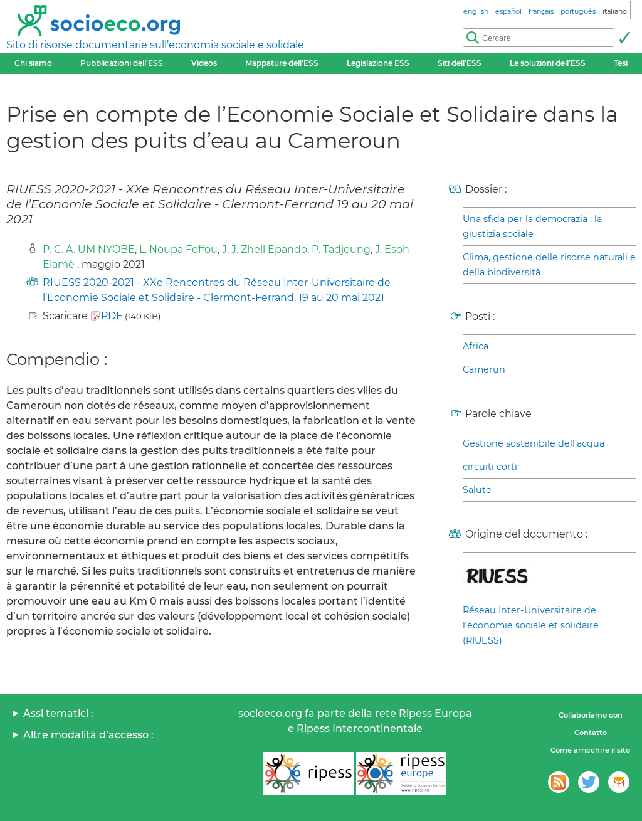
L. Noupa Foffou (178, 249)
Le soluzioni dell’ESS (548, 63)
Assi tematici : (58, 713)
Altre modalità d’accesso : (88, 735)
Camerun (484, 369)
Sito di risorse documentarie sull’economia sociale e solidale (155, 45)
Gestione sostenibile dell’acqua (533, 443)
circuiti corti (490, 466)
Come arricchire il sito (590, 750)
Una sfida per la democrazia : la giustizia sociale (532, 226)
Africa (475, 346)
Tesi (621, 63)
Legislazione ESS (378, 63)
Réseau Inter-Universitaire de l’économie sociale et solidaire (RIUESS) (531, 625)
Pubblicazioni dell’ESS (121, 63)
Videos (204, 63)
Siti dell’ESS (460, 63)
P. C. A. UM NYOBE (89, 249)
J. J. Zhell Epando (264, 249)
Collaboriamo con (591, 715)
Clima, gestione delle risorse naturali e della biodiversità (549, 265)
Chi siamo (33, 63)
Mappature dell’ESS (281, 63)
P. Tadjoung (341, 249)
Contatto (590, 732)
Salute (477, 489)
